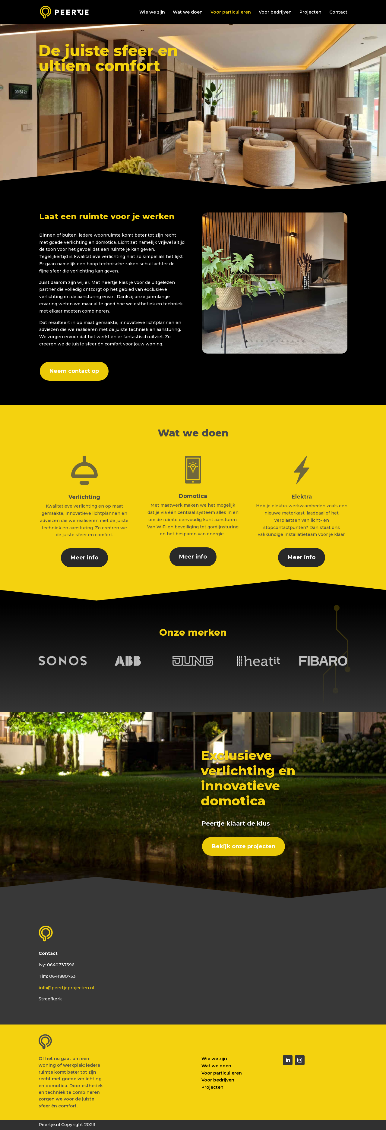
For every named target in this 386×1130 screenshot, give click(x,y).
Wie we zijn (152, 12)
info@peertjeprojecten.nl (66, 987)
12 (303, 341)
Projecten (310, 12)
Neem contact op (74, 371)
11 (298, 341)
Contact (338, 12)
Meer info (84, 557)
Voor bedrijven (275, 12)
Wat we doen (188, 12)
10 (293, 341)
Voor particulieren (230, 12)
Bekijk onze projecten (243, 846)
